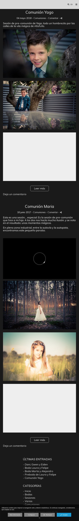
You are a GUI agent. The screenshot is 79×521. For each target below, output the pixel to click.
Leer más (39, 188)
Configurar (31, 515)
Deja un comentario (14, 194)
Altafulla (39, 26)
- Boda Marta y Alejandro (38, 471)
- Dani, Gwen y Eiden (35, 464)
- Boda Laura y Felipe (35, 467)
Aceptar (64, 515)
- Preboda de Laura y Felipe (39, 474)
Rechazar (47, 515)
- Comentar (53, 18)
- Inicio (27, 491)
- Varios (27, 501)
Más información (15, 515)
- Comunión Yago (33, 477)
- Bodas (27, 494)
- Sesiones (29, 497)
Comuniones (40, 18)
